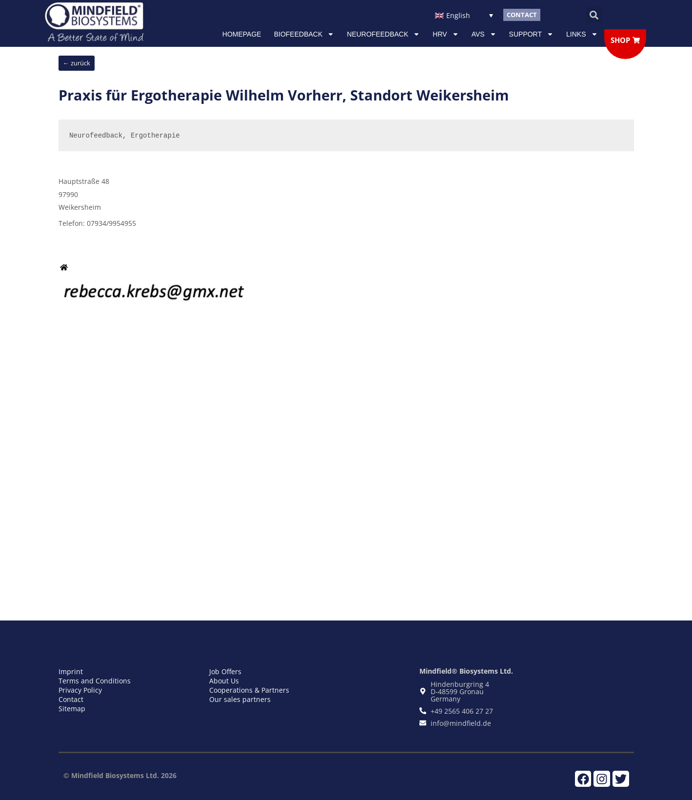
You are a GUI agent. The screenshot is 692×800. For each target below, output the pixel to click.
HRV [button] (445, 34)
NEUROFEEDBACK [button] (383, 34)
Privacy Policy (80, 690)
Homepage (241, 34)
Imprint (71, 671)
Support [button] (531, 34)
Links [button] (581, 34)
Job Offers (225, 671)
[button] (594, 15)
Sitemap (72, 708)
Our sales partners (240, 699)
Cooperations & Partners (249, 690)
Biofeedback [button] (304, 34)
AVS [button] (484, 34)
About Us (224, 680)
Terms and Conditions (95, 680)
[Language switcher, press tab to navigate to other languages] (464, 14)
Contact (71, 699)
